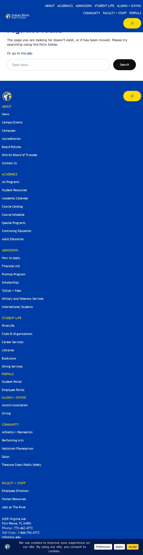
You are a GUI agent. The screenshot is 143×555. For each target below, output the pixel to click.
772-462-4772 (23, 528)
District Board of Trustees (19, 155)
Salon (5, 457)
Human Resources (14, 499)
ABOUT (7, 106)
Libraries (8, 350)
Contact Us (9, 163)
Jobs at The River (14, 507)
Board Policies (11, 147)
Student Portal (12, 382)
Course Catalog (12, 206)
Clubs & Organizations (17, 334)
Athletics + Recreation (17, 432)
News (5, 114)
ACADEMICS (9, 174)
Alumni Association (15, 405)
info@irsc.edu (11, 537)
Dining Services (12, 366)
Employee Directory (15, 491)
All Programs (10, 182)
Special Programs (13, 223)
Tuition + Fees (11, 291)
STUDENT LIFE (11, 318)
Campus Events (12, 122)
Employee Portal (13, 390)
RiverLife (8, 326)
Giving (6, 413)
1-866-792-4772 (28, 533)
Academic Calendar (15, 198)
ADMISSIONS (10, 250)
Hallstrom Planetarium (17, 448)
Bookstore (9, 358)
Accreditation (11, 139)
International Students (17, 307)
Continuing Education (16, 231)
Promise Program (13, 274)
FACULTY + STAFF (14, 483)
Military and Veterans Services (23, 299)
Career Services (12, 342)
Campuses (8, 130)
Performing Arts (13, 440)
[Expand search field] (132, 23)
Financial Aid (11, 266)
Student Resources (14, 190)
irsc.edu (26, 53)
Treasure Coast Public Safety (21, 465)
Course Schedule (13, 215)
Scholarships (10, 282)
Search (124, 65)
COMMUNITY (10, 424)
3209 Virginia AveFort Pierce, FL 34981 (16, 521)
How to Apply (11, 258)
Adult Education (13, 239)
